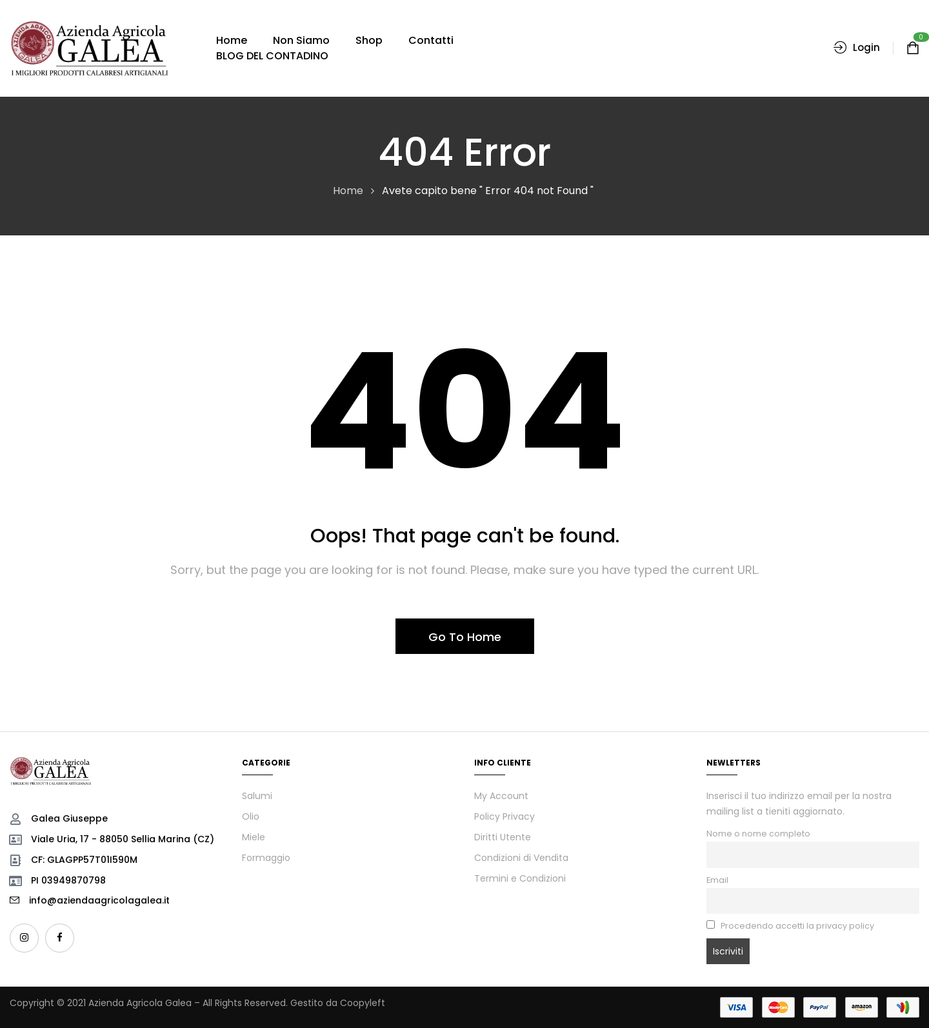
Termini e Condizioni (520, 878)
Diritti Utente (502, 837)
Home (348, 190)
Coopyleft (362, 1002)
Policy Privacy (504, 816)
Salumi (257, 795)
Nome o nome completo (758, 833)
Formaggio (266, 857)
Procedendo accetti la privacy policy (790, 925)
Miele (253, 837)
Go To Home (464, 637)
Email (717, 880)
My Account (501, 795)
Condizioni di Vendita (521, 857)
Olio (250, 816)
